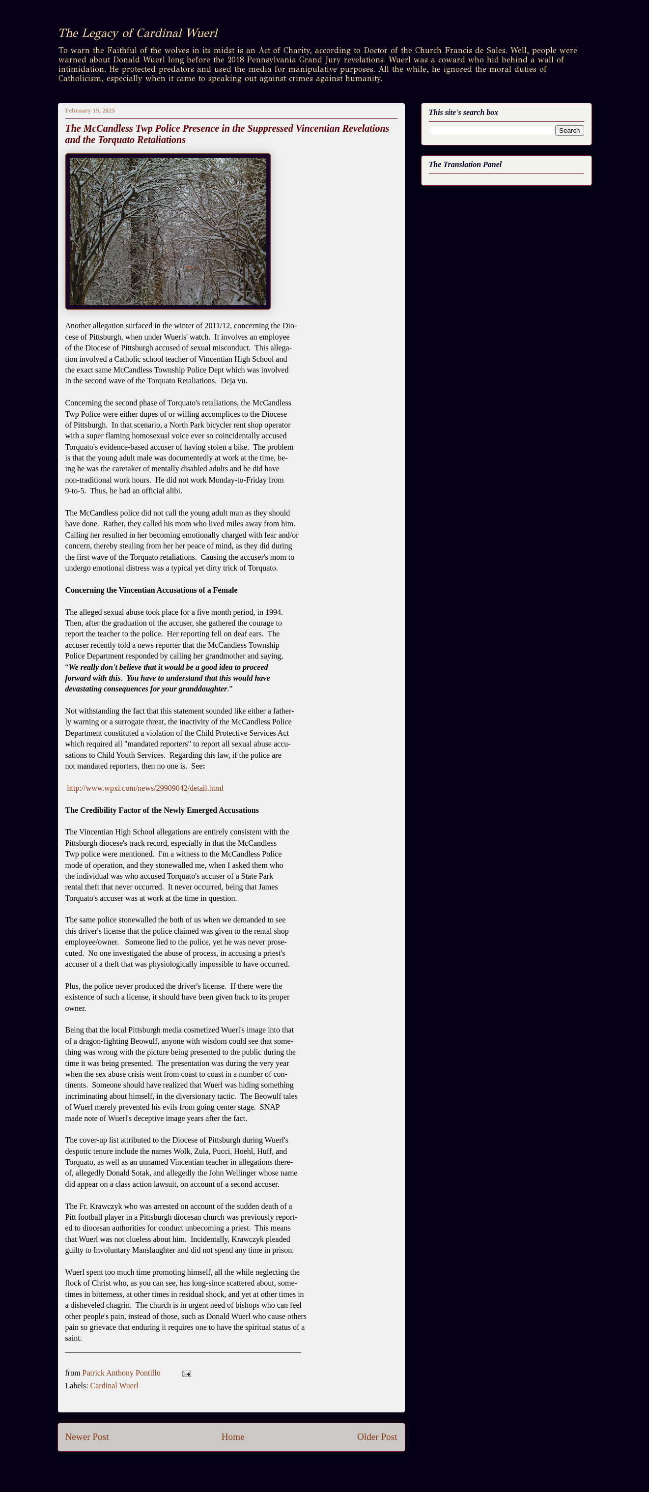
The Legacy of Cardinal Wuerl (137, 33)
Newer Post (87, 1437)
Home (233, 1437)
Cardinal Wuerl (114, 1385)
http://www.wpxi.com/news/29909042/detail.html (145, 788)
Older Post (377, 1437)
